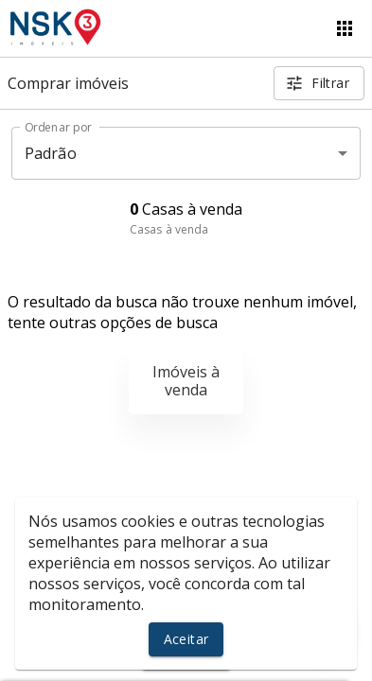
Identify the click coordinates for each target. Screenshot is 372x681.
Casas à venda (169, 229)
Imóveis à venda (186, 380)
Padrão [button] (51, 153)
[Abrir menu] (344, 28)
